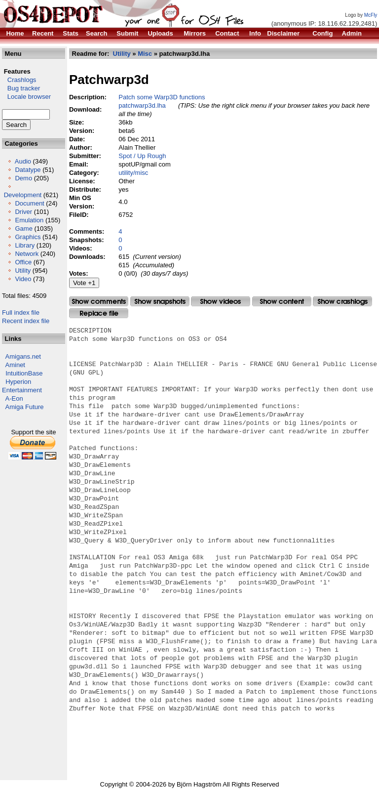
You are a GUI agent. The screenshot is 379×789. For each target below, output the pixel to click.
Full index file (20, 312)
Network (26, 253)
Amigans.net (23, 356)
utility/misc (133, 172)
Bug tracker (21, 88)
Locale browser (26, 96)
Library (25, 245)
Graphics (27, 237)
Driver (23, 211)
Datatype (27, 169)
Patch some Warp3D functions (161, 97)
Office (23, 262)
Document (29, 203)
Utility (23, 270)
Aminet (15, 365)
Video (23, 279)
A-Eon (14, 398)
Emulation (29, 220)
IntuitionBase (23, 373)
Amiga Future (24, 407)
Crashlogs (19, 79)
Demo (23, 178)
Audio (23, 161)
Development (23, 195)
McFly (371, 15)
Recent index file (25, 321)
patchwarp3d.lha (141, 105)
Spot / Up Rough (142, 156)
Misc (145, 53)
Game (23, 228)
